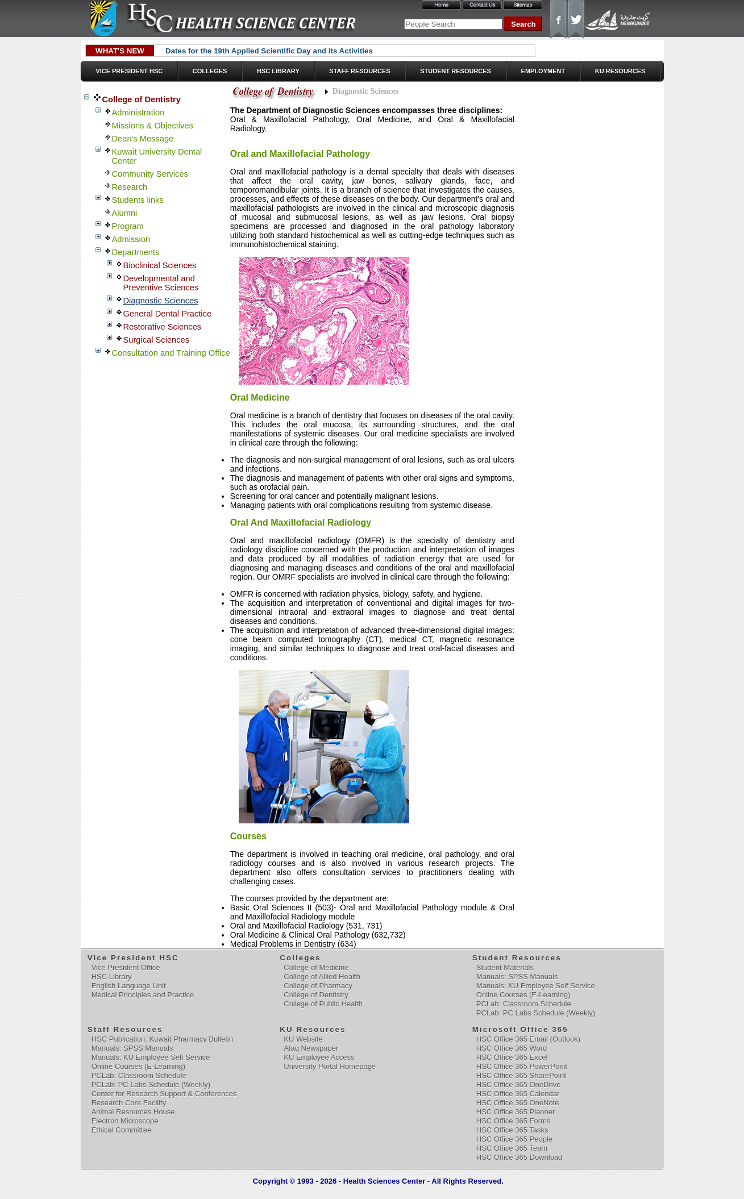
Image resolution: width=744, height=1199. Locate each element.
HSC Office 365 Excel (511, 1057)
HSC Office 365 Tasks (512, 1130)
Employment (543, 71)
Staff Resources (359, 71)
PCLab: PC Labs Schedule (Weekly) (535, 1013)
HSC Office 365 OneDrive (518, 1084)
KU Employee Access (319, 1057)
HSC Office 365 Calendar (517, 1093)
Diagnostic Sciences (160, 300)
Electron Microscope (125, 1121)
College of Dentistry (141, 99)
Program (128, 226)
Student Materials (505, 967)
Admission (131, 239)
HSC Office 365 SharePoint (521, 1075)
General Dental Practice (167, 313)
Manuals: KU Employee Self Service (535, 985)
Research (130, 186)
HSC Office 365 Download (519, 1157)
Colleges (210, 71)
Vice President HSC (129, 71)
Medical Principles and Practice (143, 994)
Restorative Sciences (162, 326)
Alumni (125, 213)
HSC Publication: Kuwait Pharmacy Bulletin (162, 1039)
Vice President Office (126, 967)
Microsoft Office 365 (520, 1029)
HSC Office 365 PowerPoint (521, 1066)
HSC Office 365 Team (511, 1148)
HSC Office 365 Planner (515, 1112)
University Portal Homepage (330, 1066)
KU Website (303, 1039)
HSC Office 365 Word (511, 1048)
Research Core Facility (129, 1102)
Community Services (150, 173)
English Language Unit (129, 985)
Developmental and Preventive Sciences (161, 283)
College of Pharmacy (318, 985)
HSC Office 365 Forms (513, 1121)
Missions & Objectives (152, 125)
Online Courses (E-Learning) (523, 994)
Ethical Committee (121, 1130)
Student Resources (455, 71)
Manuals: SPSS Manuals (517, 976)
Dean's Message (143, 138)
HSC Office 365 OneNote (517, 1102)
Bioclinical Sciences (160, 265)
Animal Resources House (133, 1112)
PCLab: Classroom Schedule (523, 1004)
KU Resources (620, 71)
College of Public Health (323, 1004)
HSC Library (278, 71)
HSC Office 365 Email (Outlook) (528, 1039)
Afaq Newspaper (311, 1048)
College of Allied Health (322, 976)
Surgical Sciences (156, 339)
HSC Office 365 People (514, 1139)
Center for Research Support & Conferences (164, 1093)
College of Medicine (316, 967)
